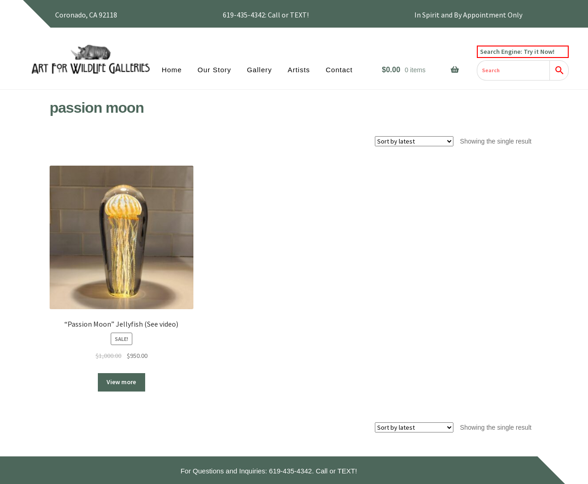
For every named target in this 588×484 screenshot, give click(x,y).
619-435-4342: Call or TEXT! (266, 14)
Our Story (214, 70)
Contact (339, 70)
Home (172, 70)
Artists (299, 70)
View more (121, 382)
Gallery (259, 70)
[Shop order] (414, 141)
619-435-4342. (291, 471)
